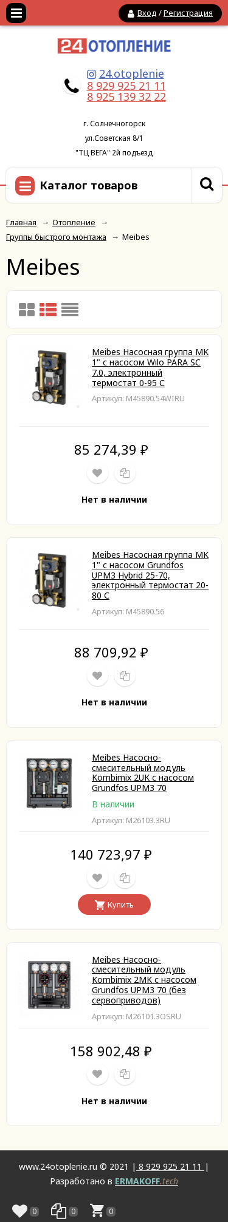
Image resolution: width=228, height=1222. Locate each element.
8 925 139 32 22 (126, 96)
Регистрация (188, 12)
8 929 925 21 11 (126, 85)
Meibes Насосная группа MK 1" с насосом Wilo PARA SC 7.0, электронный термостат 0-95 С (150, 367)
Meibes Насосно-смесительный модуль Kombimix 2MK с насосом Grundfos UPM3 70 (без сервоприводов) (144, 980)
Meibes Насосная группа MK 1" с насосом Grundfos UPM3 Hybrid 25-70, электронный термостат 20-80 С (150, 575)
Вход (147, 12)
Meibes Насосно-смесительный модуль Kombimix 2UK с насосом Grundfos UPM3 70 (143, 772)
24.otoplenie (131, 73)
